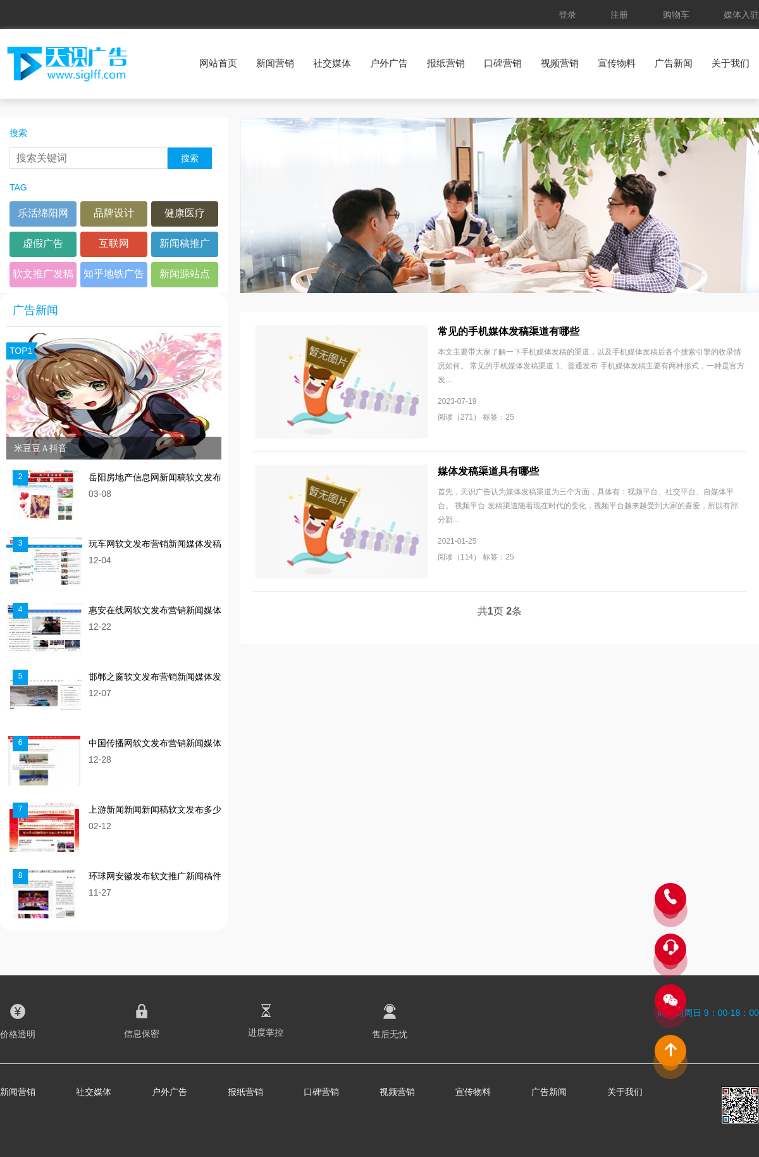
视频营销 (560, 63)
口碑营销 (503, 63)
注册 (619, 14)
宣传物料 (617, 63)
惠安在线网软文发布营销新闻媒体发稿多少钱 (155, 610)
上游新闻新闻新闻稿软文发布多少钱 (155, 809)
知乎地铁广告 (113, 273)
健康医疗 (184, 213)
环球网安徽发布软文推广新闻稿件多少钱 (155, 876)
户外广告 (389, 63)
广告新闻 (674, 63)
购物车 (676, 14)
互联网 (114, 243)
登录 (567, 14)
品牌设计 (114, 213)
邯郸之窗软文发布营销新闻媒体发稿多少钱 (155, 677)
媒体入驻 (741, 14)
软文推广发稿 (43, 273)
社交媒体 (332, 63)
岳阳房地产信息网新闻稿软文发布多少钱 (155, 477)
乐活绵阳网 (43, 213)
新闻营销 (275, 63)
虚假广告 (43, 243)
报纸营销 (446, 63)
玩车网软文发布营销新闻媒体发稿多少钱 (155, 544)
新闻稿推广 (184, 243)
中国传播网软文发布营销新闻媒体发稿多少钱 (155, 743)
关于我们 (731, 63)
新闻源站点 (184, 273)
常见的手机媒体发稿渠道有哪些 (508, 331)
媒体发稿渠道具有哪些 (488, 471)
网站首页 (218, 63)
